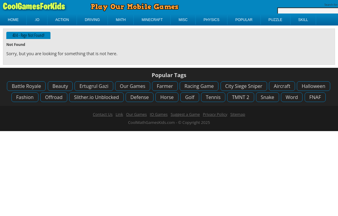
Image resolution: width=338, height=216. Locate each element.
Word (292, 97)
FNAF (315, 97)
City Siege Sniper (244, 86)
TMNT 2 (240, 97)
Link (119, 114)
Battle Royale (26, 86)
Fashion (25, 97)
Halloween (313, 86)
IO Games (159, 114)
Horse (167, 97)
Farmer (165, 86)
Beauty (60, 86)
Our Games (132, 86)
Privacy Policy (215, 114)
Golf (189, 97)
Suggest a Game (185, 114)
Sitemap (237, 114)
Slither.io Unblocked (96, 97)
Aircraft (282, 86)
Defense (139, 97)
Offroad (53, 97)
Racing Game (199, 86)
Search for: (331, 5)
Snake (267, 97)
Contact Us (103, 114)
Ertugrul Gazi (93, 86)
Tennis (213, 97)
